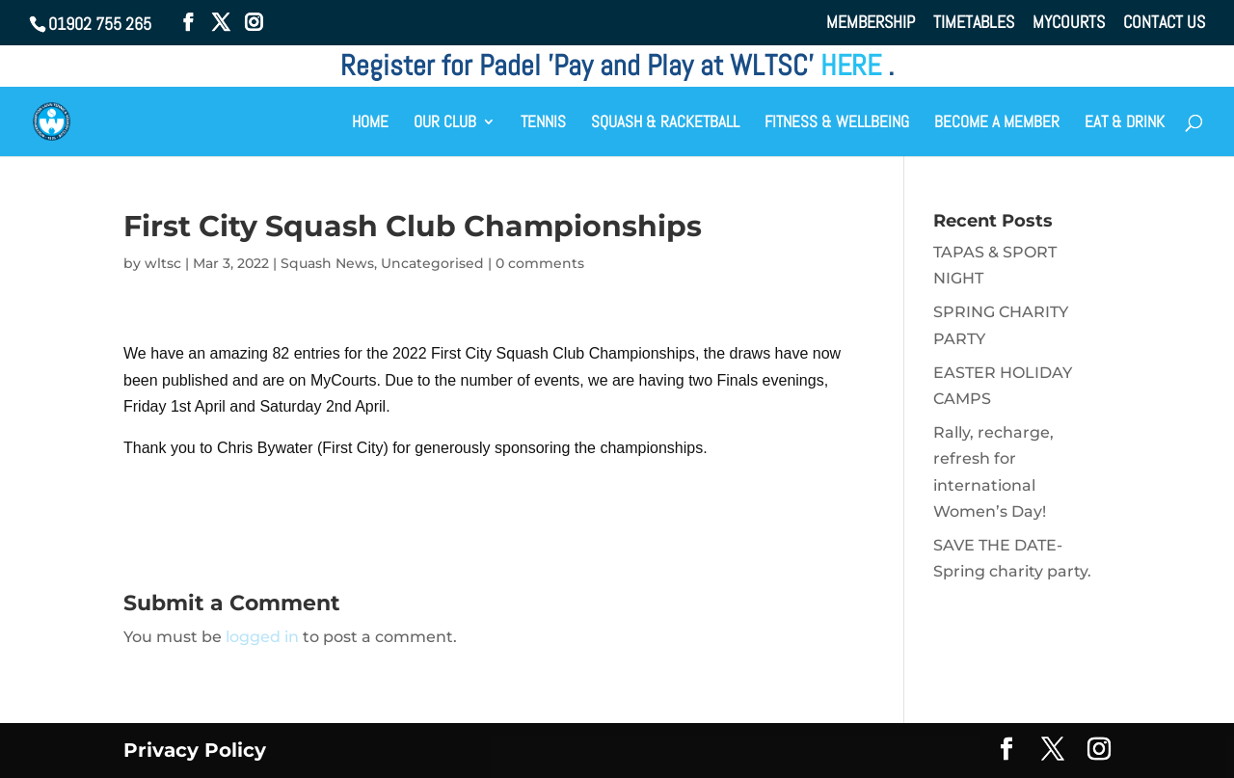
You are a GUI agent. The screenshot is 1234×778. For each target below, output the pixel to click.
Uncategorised (432, 263)
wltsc (163, 263)
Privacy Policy (194, 750)
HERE (854, 65)
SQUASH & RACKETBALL (665, 123)
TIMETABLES (973, 23)
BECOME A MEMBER (997, 123)
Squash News (327, 263)
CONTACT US (1164, 23)
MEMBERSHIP (870, 23)
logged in (262, 637)
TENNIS (543, 123)
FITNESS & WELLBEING (837, 123)
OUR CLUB (445, 123)
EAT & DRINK (1125, 123)
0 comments (540, 263)
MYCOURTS (1069, 23)
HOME (370, 123)
